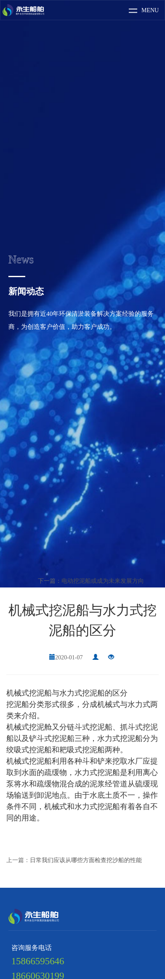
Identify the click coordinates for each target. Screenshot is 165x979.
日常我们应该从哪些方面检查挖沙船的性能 (86, 860)
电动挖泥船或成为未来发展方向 (102, 581)
